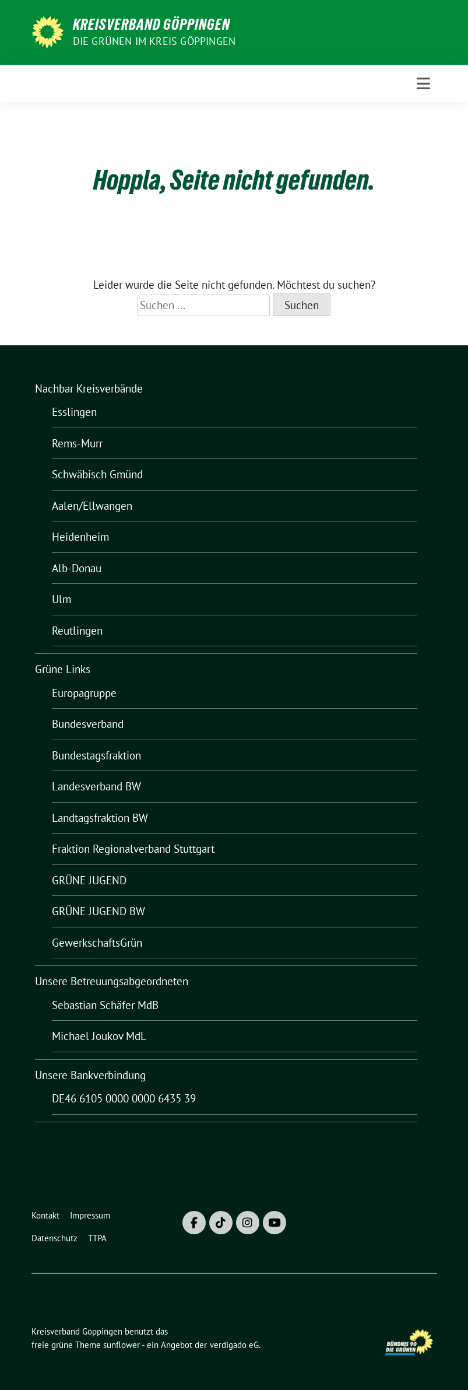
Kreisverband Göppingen (151, 24)
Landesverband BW (96, 786)
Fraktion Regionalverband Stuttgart (133, 849)
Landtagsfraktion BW (100, 818)
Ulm (61, 599)
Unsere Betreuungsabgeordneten (111, 981)
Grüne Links (62, 669)
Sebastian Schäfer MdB (105, 1005)
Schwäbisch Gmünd (97, 474)
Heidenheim (80, 537)
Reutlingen (77, 631)
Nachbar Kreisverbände (89, 388)
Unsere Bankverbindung (90, 1075)
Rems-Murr (77, 443)
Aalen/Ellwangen (92, 506)
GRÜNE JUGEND (89, 880)
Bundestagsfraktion (96, 755)
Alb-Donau (76, 568)
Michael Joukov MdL (99, 1036)
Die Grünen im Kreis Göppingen (154, 41)
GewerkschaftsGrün (97, 943)
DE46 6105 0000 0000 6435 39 (124, 1098)
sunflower (121, 1344)
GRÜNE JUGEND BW (98, 911)
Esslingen (74, 412)
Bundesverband (88, 724)
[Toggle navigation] (423, 83)
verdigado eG (234, 1344)
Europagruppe (84, 693)
